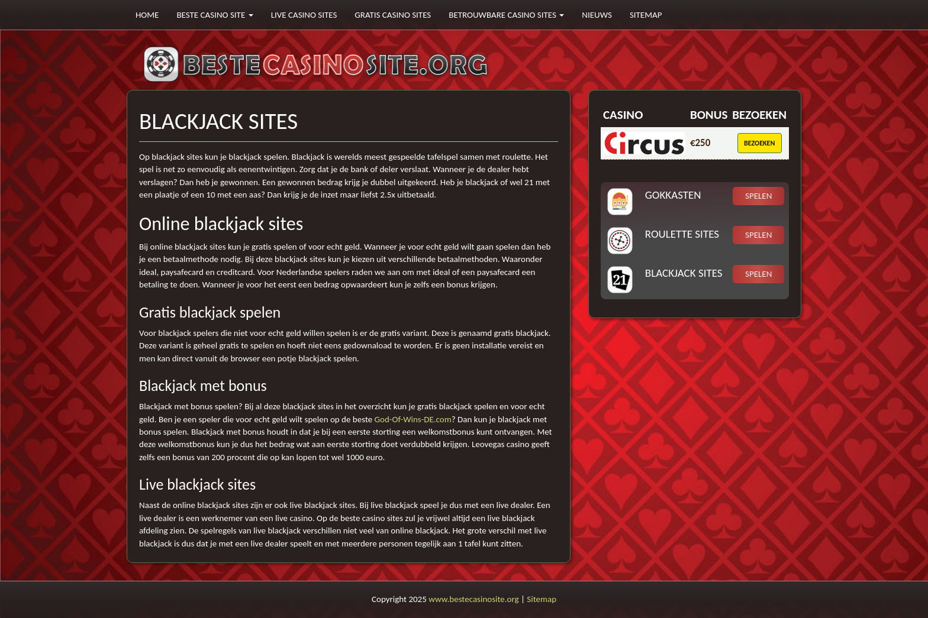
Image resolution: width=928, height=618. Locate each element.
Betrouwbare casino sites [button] (506, 14)
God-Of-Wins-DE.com (413, 419)
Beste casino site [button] (214, 14)
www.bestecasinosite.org (473, 599)
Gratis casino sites (393, 14)
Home (147, 14)
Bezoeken (759, 143)
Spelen (758, 195)
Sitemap (646, 14)
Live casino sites (304, 14)
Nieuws (597, 14)
